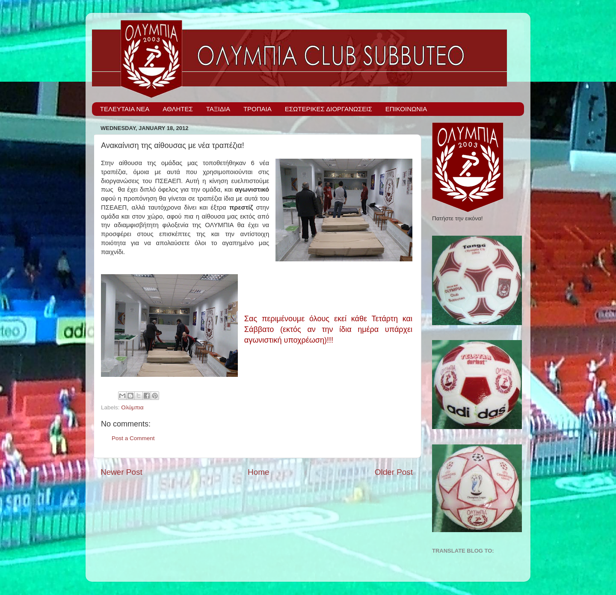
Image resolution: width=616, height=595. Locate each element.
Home (258, 472)
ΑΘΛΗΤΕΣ (177, 108)
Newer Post (121, 472)
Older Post (394, 472)
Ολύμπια (132, 407)
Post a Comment (133, 438)
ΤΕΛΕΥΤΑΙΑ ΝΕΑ (125, 108)
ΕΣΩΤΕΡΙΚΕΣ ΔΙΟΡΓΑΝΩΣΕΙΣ (328, 108)
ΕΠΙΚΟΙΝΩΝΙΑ (406, 108)
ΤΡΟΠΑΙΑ (257, 108)
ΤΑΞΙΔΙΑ (218, 108)
